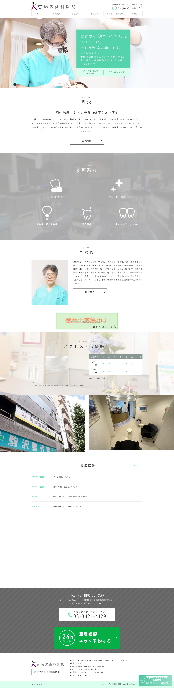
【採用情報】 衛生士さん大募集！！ (67, 487)
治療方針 (75, 14)
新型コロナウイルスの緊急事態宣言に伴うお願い (71, 497)
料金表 (134, 14)
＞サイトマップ (38, 684)
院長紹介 (90, 292)
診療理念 (87, 140)
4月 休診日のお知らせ (61, 477)
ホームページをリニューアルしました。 (68, 506)
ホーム (39, 14)
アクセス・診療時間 (115, 14)
